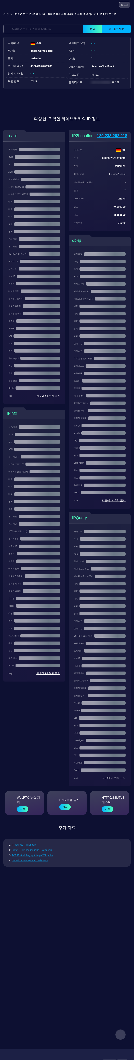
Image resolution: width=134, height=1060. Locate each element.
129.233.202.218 (112, 135)
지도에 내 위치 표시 (48, 395)
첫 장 (6, 14)
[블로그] (103, 5)
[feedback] (120, 1034)
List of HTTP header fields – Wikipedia (32, 850)
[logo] (12, 5)
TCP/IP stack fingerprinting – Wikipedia (32, 855)
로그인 (124, 4)
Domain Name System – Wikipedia (30, 860)
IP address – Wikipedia (24, 844)
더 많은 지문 (116, 28)
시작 (22, 809)
